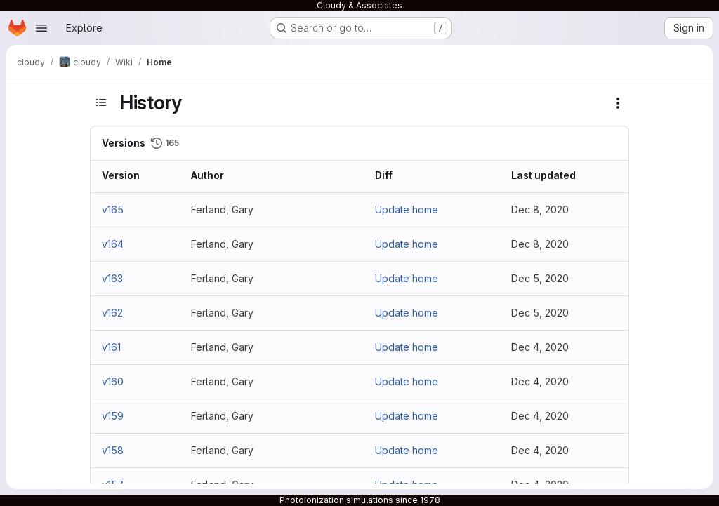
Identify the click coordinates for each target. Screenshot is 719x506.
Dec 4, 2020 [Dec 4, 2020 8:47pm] (540, 416)
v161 (111, 347)
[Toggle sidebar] (101, 102)
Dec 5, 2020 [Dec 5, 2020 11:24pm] (540, 278)
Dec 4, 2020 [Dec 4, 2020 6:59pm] (540, 450)
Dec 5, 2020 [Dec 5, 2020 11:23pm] (540, 313)
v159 (113, 416)
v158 (113, 450)
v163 (112, 278)
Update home (406, 209)
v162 (112, 313)
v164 (113, 244)
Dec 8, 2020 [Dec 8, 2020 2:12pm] (540, 209)
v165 (113, 209)
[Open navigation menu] (41, 28)
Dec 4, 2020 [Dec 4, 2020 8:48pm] (540, 381)
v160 (113, 381)
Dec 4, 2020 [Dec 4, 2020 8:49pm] (540, 347)
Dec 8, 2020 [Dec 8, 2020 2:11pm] (540, 244)
